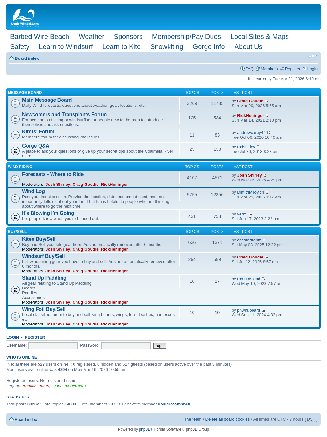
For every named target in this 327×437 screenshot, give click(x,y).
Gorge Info (209, 47)
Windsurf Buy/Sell (43, 256)
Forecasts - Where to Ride (53, 174)
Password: (90, 345)
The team (193, 419)
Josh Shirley (57, 184)
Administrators (35, 386)
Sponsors (128, 36)
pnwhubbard (248, 310)
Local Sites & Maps (259, 36)
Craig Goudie (250, 101)
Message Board (25, 92)
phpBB (144, 429)
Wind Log (33, 191)
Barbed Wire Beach (39, 36)
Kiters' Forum (38, 131)
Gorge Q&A (35, 146)
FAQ (249, 68)
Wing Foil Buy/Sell (44, 309)
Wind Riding (20, 167)
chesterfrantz (249, 240)
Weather (91, 36)
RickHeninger (250, 115)
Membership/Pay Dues (186, 36)
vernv (242, 214)
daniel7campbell (174, 404)
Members (269, 68)
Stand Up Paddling (44, 278)
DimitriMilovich (250, 192)
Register (292, 68)
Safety (19, 47)
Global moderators (68, 386)
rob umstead (248, 278)
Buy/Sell (17, 231)
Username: (16, 345)
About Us (249, 47)
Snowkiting (166, 47)
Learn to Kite (121, 47)
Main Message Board (47, 100)
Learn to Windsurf (65, 47)
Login (312, 68)
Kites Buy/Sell (39, 239)
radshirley (246, 146)
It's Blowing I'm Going (48, 213)
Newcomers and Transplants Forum (64, 114)
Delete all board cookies (227, 419)
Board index (27, 58)
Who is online (21, 357)
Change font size (313, 56)
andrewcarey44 (251, 132)
